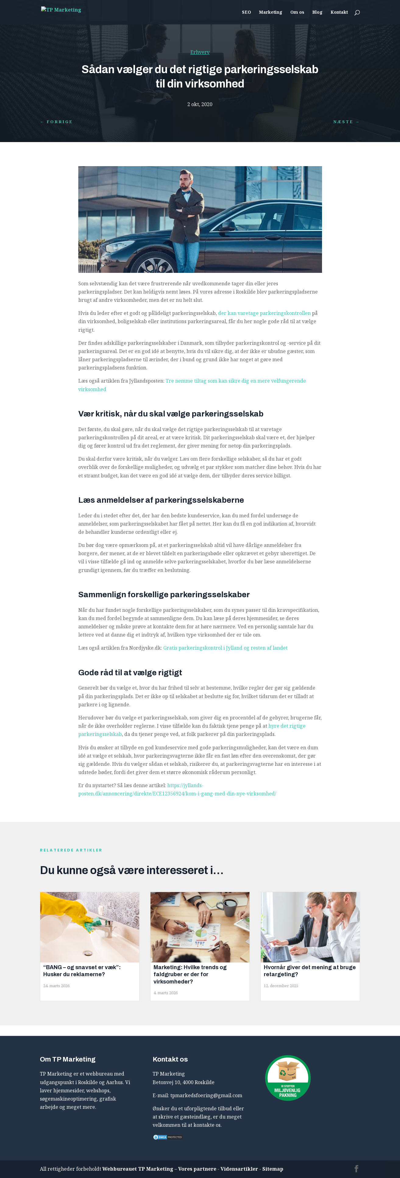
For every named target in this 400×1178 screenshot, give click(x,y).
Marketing (270, 12)
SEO (246, 12)
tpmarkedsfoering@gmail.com (206, 1095)
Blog (317, 12)
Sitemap (272, 1169)
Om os (297, 12)
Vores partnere (197, 1169)
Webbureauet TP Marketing (137, 1169)
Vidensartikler (239, 1169)
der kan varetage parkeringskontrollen (264, 313)
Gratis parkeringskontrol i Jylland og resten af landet (225, 647)
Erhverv (200, 52)
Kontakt (339, 12)
